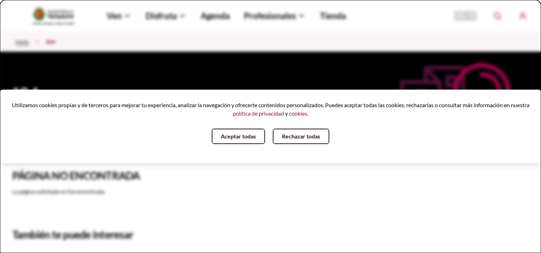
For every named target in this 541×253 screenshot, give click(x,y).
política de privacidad (258, 113)
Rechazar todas (301, 136)
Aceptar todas (238, 136)
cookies (298, 113)
